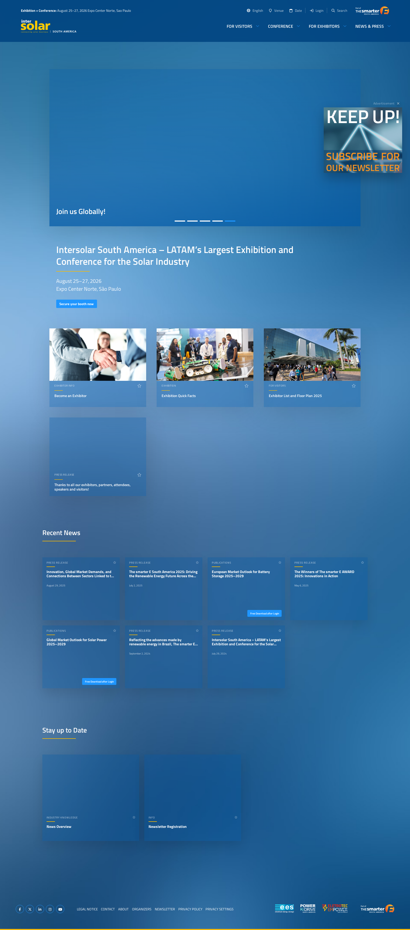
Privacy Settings (220, 909)
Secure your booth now (76, 303)
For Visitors (239, 26)
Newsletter (165, 909)
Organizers (141, 909)
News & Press (369, 26)
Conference (280, 26)
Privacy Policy (190, 909)
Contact (108, 909)
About (123, 909)
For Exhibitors (324, 26)
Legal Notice (87, 909)
